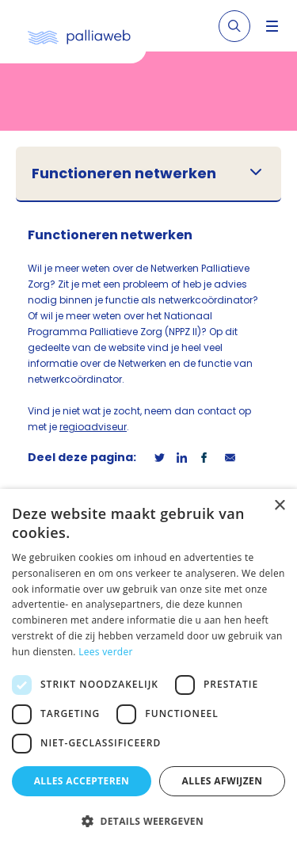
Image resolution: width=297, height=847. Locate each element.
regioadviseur (93, 426)
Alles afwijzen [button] (222, 781)
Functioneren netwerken (124, 173)
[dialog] (148, 668)
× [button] (279, 506)
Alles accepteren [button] (82, 781)
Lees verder (105, 651)
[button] (148, 821)
